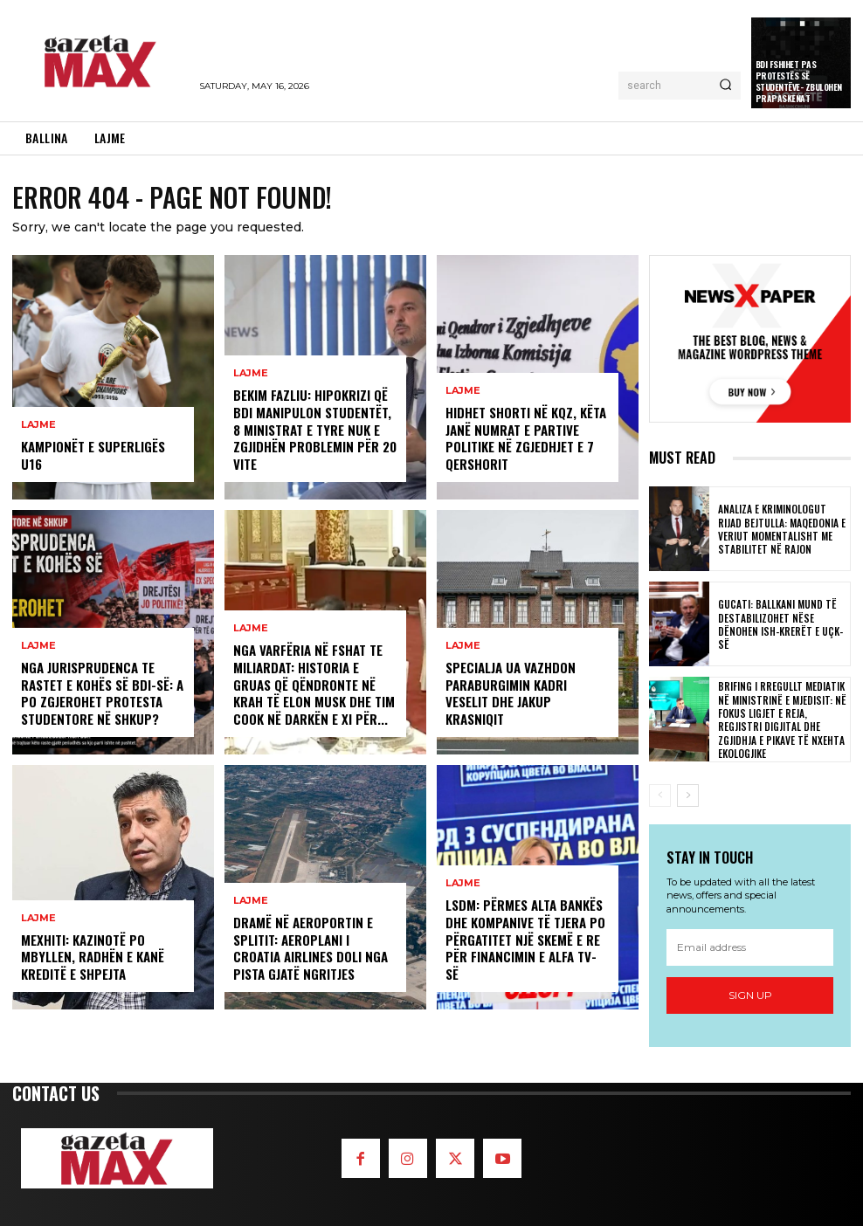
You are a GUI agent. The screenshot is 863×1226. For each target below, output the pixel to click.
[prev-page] (660, 795)
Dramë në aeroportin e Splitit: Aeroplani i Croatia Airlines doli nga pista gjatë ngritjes (315, 951)
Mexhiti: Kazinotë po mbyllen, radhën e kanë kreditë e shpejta (88, 958)
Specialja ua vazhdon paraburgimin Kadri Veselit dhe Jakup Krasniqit (525, 703)
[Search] (725, 86)
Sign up (750, 995)
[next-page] (688, 795)
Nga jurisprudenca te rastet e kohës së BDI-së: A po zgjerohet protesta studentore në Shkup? (101, 696)
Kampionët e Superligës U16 (101, 465)
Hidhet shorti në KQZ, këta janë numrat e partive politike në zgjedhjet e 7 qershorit (523, 441)
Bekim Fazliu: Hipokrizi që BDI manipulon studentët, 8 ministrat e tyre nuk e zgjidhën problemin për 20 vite (313, 433)
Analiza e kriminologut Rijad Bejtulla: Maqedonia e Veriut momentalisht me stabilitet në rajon (781, 528)
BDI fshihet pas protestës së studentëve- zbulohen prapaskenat (799, 81)
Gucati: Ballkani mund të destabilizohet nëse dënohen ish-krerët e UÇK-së (782, 624)
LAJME (38, 444)
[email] (749, 948)
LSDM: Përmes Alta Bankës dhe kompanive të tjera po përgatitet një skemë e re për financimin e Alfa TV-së (524, 951)
